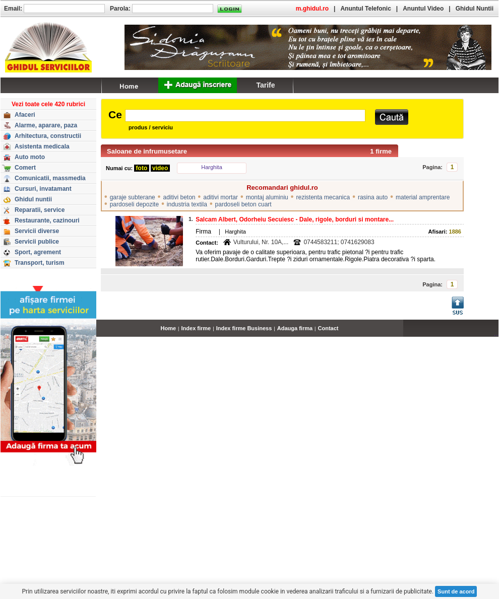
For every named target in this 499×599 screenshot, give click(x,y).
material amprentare (423, 197)
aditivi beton (179, 197)
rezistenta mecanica (323, 197)
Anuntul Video (423, 8)
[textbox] (245, 115)
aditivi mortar (220, 197)
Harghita (211, 167)
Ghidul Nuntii (474, 8)
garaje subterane (132, 197)
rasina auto (373, 197)
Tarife (265, 85)
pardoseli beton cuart (243, 204)
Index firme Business (244, 328)
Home (168, 328)
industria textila (187, 204)
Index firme (196, 328)
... (496, 334)
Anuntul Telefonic (365, 8)
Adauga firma (295, 328)
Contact (328, 328)
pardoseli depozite (134, 204)
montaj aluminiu (267, 197)
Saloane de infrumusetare (147, 151)
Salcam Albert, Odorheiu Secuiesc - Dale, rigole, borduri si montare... (295, 219)
